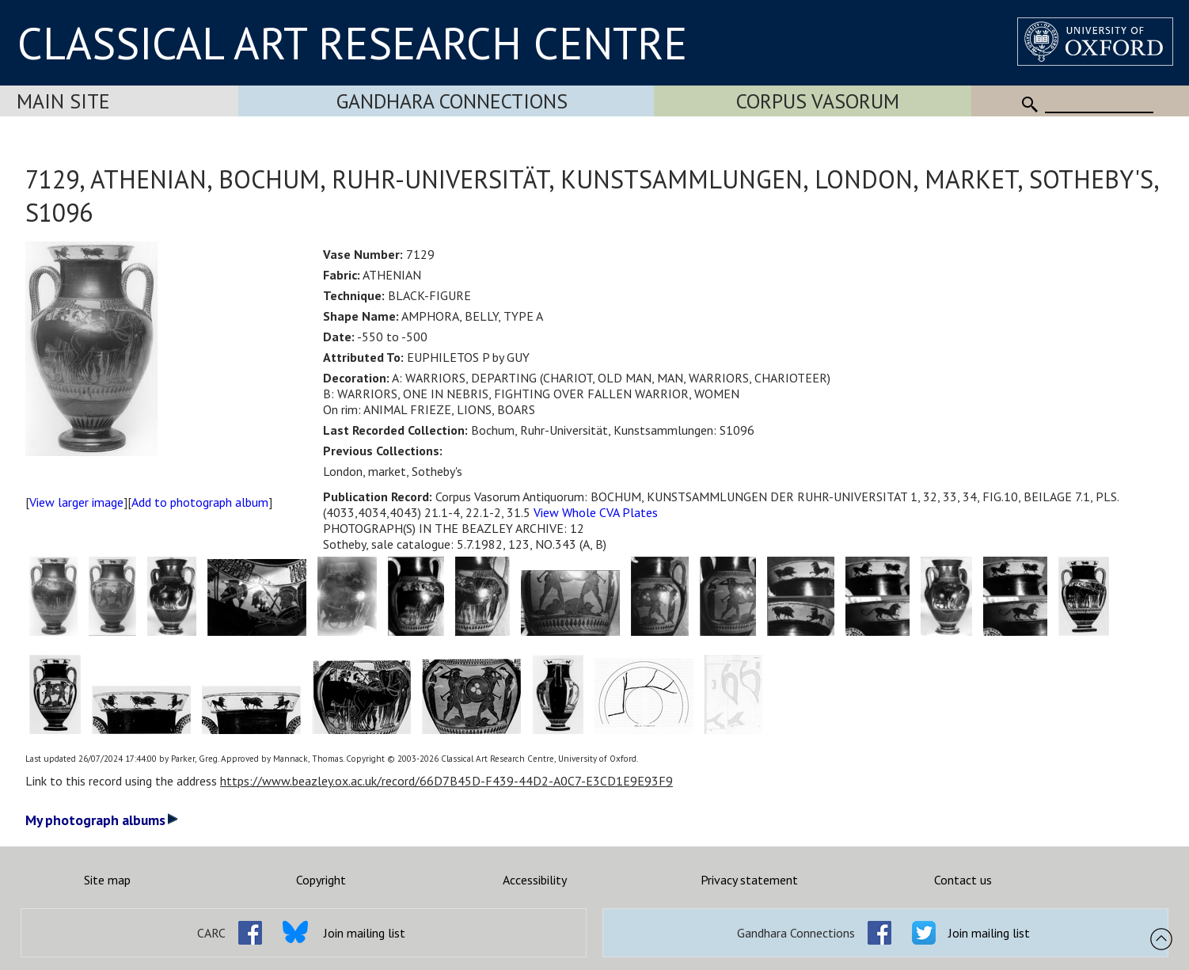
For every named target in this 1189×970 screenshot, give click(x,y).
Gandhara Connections (452, 101)
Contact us (963, 880)
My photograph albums (101, 820)
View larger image (76, 502)
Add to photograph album (199, 502)
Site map (107, 880)
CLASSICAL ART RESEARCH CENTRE (352, 42)
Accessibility (535, 880)
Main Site (63, 101)
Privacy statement (749, 880)
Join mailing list (364, 933)
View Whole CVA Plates (596, 512)
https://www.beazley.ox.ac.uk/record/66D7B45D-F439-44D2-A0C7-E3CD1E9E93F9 (446, 781)
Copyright (321, 880)
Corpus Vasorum (817, 101)
